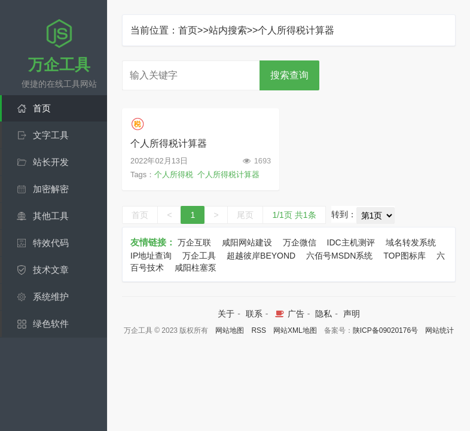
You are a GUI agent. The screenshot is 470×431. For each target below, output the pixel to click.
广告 (288, 313)
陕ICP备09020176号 (385, 330)
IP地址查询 (151, 255)
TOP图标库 (404, 255)
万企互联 (194, 242)
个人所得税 (173, 174)
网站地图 (229, 330)
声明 (351, 313)
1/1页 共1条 (294, 215)
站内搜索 (228, 30)
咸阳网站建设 (247, 242)
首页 (187, 30)
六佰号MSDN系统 (339, 255)
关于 (226, 313)
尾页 (245, 215)
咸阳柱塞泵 (195, 267)
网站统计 (439, 330)
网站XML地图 (295, 330)
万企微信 (299, 242)
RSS (258, 330)
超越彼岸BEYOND (261, 255)
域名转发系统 (411, 242)
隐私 (323, 313)
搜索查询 (289, 75)
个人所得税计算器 (168, 143)
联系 (254, 313)
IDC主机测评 (351, 242)
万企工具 (199, 255)
